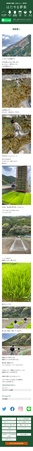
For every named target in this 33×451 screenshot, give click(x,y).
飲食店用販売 (24, 434)
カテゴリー (5, 388)
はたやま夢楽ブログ (24, 422)
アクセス (9, 431)
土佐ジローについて (9, 422)
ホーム (9, 419)
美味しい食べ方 (24, 425)
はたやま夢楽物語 (24, 419)
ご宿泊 (9, 428)
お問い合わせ (9, 439)
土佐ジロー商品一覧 (9, 425)
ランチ (24, 428)
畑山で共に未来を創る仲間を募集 (16, 443)
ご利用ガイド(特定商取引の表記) (9, 435)
